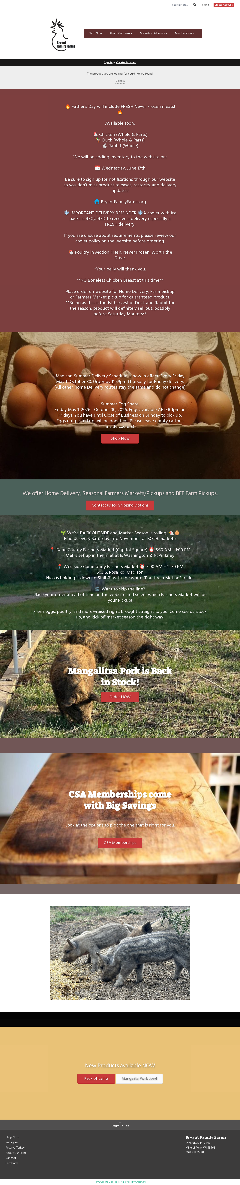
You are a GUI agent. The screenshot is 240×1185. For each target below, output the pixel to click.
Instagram (12, 1143)
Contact (11, 1158)
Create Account (224, 5)
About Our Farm (121, 33)
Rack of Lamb (96, 1078)
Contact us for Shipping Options (120, 505)
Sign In (205, 5)
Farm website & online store (108, 1182)
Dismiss (120, 81)
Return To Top (120, 1125)
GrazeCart (140, 1182)
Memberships (185, 33)
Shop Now (95, 33)
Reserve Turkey (15, 1148)
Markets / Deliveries (153, 33)
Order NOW (120, 697)
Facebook (12, 1163)
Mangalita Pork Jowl (139, 1078)
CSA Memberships (120, 843)
